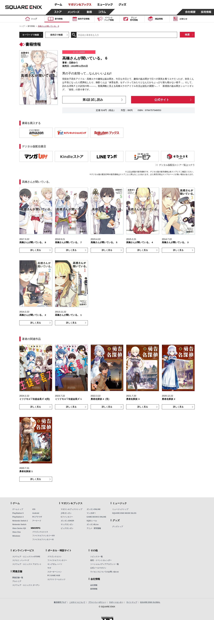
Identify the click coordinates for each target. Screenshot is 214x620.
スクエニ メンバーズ (20, 560)
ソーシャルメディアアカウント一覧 (104, 564)
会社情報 (93, 585)
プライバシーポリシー (97, 602)
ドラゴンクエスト (54, 557)
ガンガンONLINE (93, 509)
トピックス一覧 (96, 557)
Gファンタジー (67, 517)
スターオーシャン (54, 572)
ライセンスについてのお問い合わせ (104, 572)
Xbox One (16, 532)
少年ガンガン (66, 513)
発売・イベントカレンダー (101, 560)
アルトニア (16, 581)
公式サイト (161, 99)
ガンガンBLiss (93, 524)
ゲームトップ (17, 509)
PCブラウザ (37, 517)
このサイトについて (77, 602)
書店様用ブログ (60, 602)
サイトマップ (131, 602)
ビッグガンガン (67, 528)
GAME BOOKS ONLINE (96, 517)
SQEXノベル (92, 521)
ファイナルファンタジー (57, 560)
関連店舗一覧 (17, 578)
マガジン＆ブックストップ (71, 509)
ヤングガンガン (67, 524)
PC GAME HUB (53, 575)
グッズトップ (117, 527)
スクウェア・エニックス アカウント (26, 564)
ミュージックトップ (120, 509)
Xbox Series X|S (19, 528)
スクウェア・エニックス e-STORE (26, 557)
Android (35, 513)
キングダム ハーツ (54, 564)
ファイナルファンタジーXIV (43, 536)
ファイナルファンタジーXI (43, 539)
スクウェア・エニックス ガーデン (26, 585)
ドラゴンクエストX (40, 532)
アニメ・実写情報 (94, 528)
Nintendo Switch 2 (20, 521)
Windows (16, 536)
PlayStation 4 (17, 517)
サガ (49, 568)
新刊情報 (31, 26)
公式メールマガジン (98, 568)
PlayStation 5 (17, 513)
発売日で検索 (56, 35)
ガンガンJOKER (67, 521)
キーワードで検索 (30, 35)
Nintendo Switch (19, 524)
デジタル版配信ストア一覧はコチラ (177, 165)
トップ (22, 26)
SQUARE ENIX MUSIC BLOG (124, 513)
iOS (33, 509)
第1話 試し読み (93, 99)
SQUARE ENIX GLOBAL (150, 602)
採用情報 (93, 589)
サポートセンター (116, 602)
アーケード (36, 521)
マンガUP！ (91, 513)
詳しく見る (35, 250)
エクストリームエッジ (56, 579)
